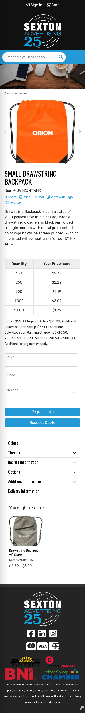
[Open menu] (75, 57)
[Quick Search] (29, 57)
